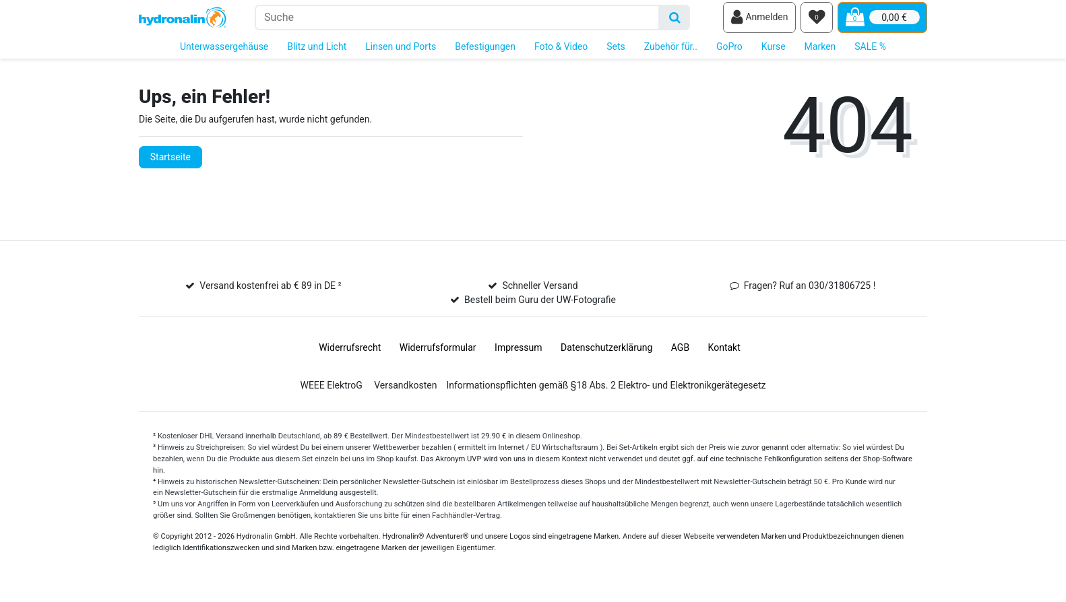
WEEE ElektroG (331, 392)
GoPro (729, 52)
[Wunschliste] (817, 20)
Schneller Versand (539, 292)
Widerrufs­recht (350, 354)
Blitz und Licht (316, 52)
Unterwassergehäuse (224, 52)
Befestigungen (485, 52)
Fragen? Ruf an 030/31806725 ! (810, 292)
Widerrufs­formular (438, 354)
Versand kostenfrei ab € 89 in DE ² (270, 292)
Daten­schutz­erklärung (606, 354)
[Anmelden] (759, 20)
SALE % (870, 52)
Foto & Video (561, 52)
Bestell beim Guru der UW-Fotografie (540, 306)
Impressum (518, 354)
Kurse (773, 52)
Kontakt (724, 354)
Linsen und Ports (400, 52)
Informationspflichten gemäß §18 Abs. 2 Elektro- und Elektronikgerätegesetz (605, 392)
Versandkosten (405, 392)
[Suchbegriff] (457, 20)
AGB (680, 354)
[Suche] (675, 20)
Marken (820, 52)
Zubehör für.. (670, 52)
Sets (615, 52)
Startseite (170, 163)
